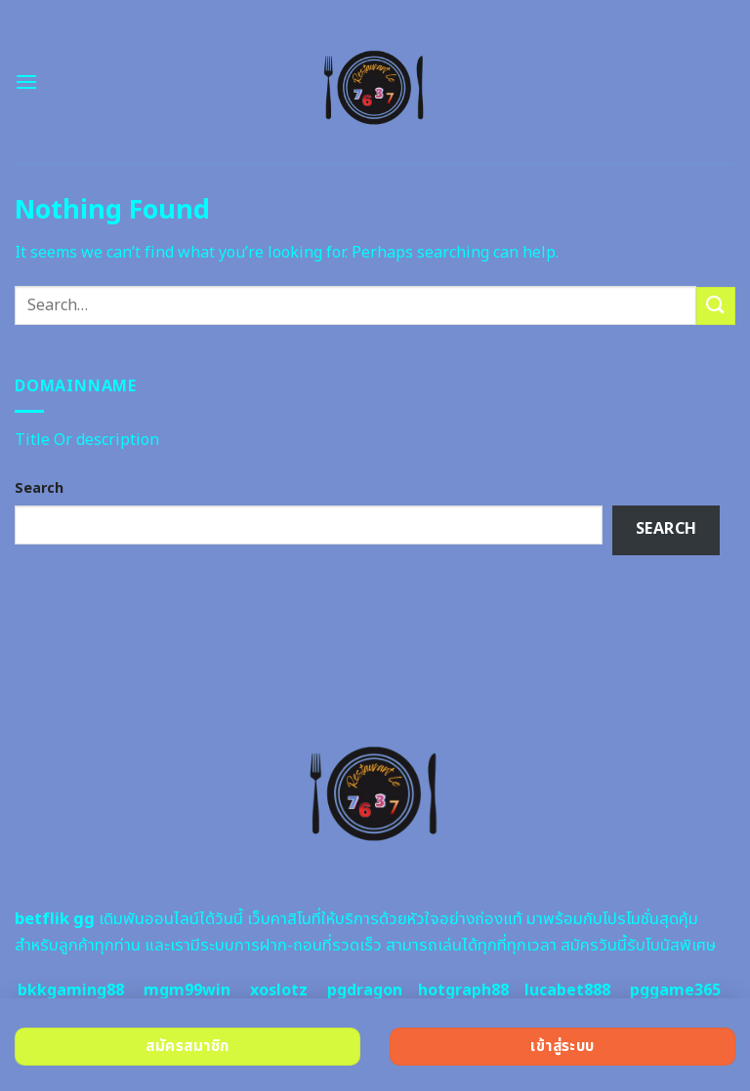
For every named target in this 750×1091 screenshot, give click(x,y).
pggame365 (675, 990)
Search (39, 488)
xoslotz (279, 990)
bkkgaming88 (71, 990)
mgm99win (187, 990)
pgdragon (364, 990)
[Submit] (715, 306)
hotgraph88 (463, 990)
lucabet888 (567, 990)
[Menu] (26, 81)
